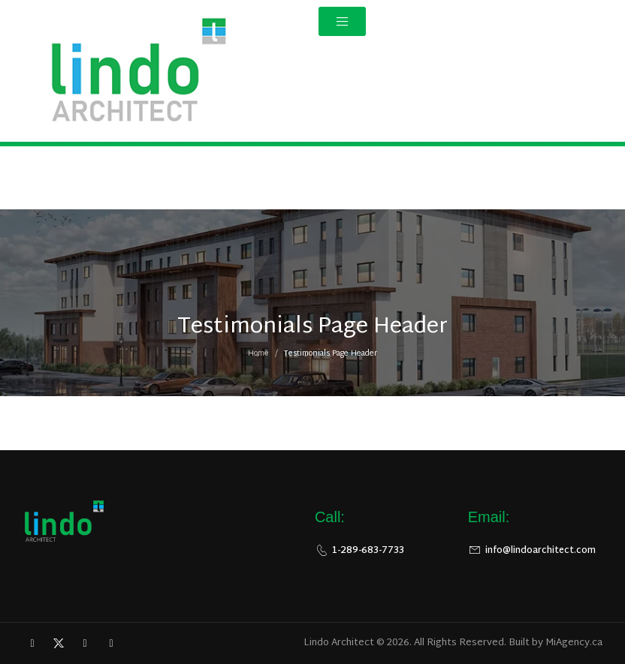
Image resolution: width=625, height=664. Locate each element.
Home (258, 357)
